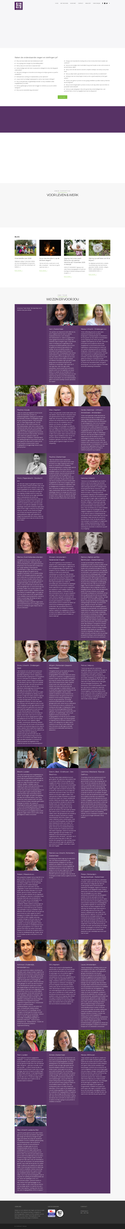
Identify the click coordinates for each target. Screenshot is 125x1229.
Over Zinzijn (96, 3)
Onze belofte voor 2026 (23, 258)
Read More (19, 270)
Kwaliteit (88, 3)
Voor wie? (73, 3)
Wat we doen (64, 3)
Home (56, 3)
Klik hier (62, 97)
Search (109, 3)
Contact (80, 3)
